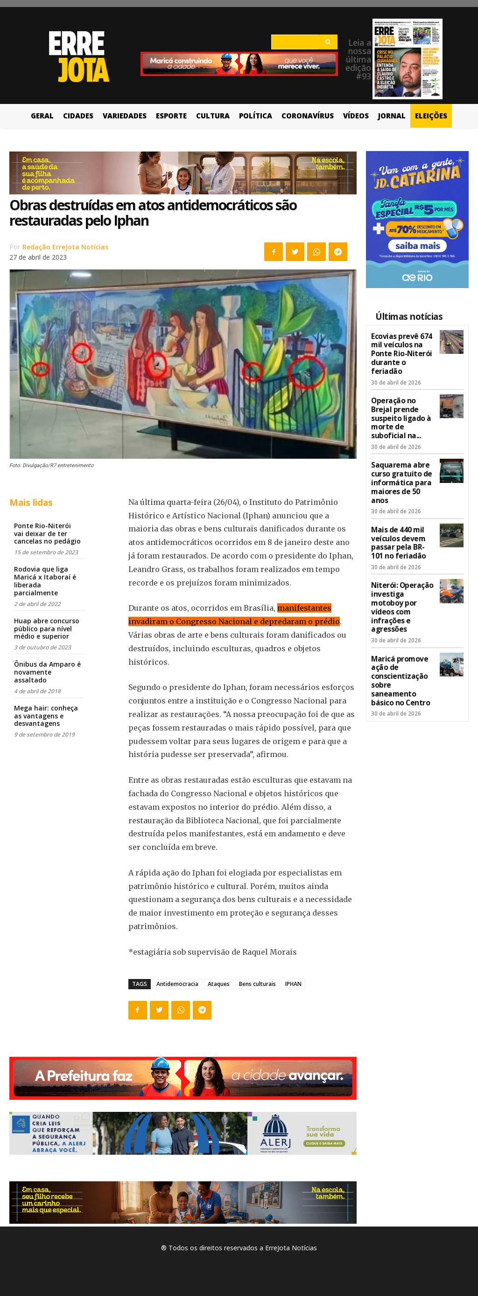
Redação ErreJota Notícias (65, 246)
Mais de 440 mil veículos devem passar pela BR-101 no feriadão (400, 503)
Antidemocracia (177, 984)
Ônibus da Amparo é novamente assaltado (47, 672)
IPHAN (293, 984)
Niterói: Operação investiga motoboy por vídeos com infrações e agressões (401, 559)
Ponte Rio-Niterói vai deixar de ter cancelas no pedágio (47, 533)
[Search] (327, 41)
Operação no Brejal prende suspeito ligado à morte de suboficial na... (401, 399)
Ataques (219, 984)
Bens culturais (257, 984)
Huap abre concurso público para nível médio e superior (46, 628)
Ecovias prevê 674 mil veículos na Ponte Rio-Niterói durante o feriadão (401, 347)
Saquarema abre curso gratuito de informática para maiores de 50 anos (401, 451)
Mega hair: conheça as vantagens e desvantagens (46, 715)
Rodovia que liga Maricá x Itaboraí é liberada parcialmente (45, 581)
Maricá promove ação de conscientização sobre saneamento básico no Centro (401, 619)
